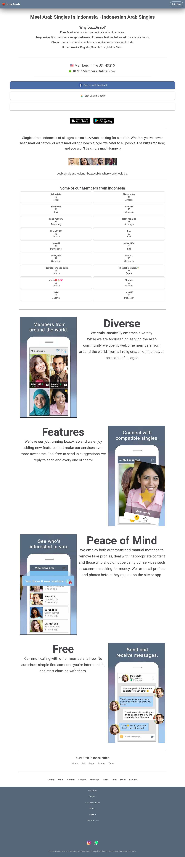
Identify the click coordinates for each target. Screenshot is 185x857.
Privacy (92, 814)
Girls (105, 779)
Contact (92, 796)
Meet (123, 779)
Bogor (92, 763)
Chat (114, 779)
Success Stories (92, 802)
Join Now (176, 4)
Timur (111, 763)
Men (60, 779)
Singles (82, 779)
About (92, 808)
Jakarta (74, 763)
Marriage (94, 779)
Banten (101, 763)
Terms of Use (100, 113)
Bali (83, 763)
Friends (133, 779)
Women (70, 779)
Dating (51, 779)
